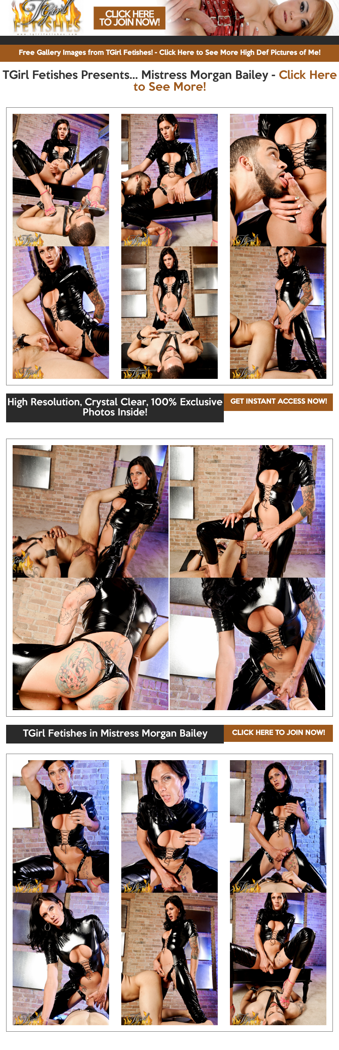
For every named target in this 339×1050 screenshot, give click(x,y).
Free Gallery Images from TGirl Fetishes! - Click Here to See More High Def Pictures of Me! (169, 53)
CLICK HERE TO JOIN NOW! (278, 733)
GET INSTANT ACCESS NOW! (278, 402)
